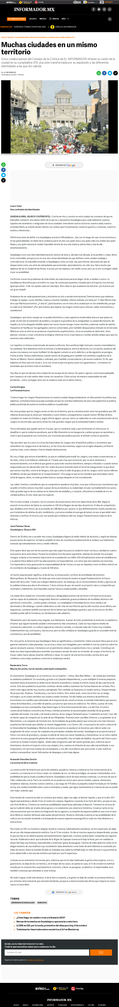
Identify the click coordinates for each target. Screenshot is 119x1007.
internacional (37, 1005)
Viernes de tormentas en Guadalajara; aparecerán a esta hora (47, 922)
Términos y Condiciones (35, 960)
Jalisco (33, 19)
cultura (91, 1005)
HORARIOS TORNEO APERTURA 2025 (30, 27)
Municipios (42, 903)
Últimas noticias (16, 19)
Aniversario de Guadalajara (23, 903)
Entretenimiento (77, 1005)
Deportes (50, 1005)
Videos (54, 19)
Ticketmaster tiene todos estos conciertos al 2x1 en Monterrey (47, 930)
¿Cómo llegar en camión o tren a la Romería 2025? (40, 918)
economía (102, 1005)
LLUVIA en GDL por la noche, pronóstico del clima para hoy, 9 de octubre (51, 926)
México (43, 19)
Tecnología (62, 1005)
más (65, 19)
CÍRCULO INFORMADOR (65, 27)
